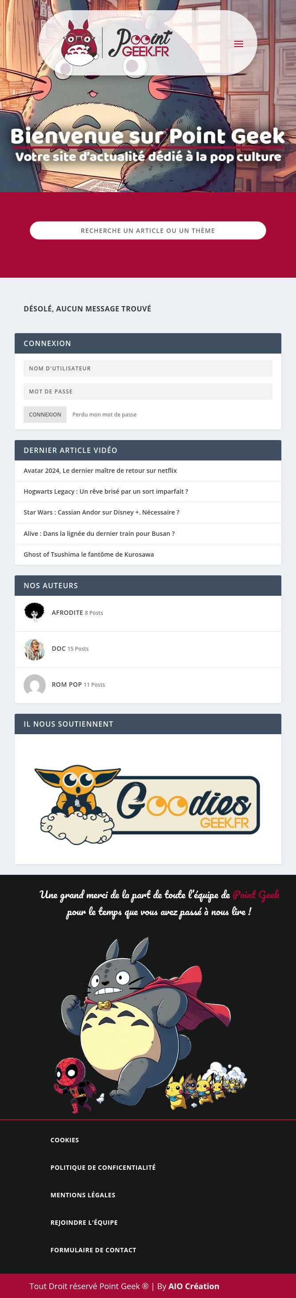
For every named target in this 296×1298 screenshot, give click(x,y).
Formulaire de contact (93, 1250)
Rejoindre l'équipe (84, 1222)
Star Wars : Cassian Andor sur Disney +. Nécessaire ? (101, 512)
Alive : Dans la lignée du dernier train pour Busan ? (99, 534)
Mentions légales (83, 1195)
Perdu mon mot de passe (104, 414)
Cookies (65, 1140)
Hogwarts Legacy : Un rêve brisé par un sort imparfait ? (106, 492)
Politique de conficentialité (103, 1167)
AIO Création (193, 1286)
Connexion (45, 414)
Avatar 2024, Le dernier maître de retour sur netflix (100, 471)
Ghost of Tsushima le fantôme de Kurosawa (89, 555)
